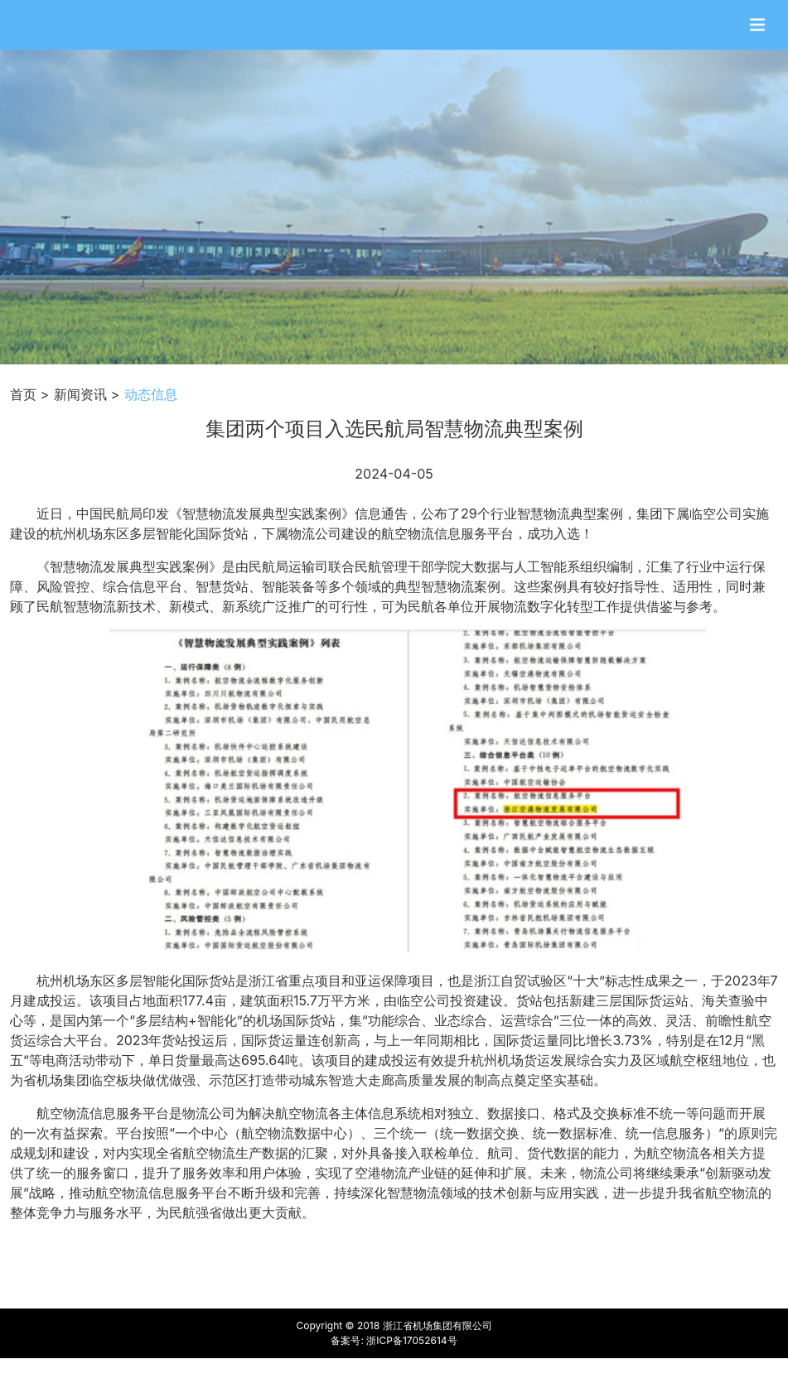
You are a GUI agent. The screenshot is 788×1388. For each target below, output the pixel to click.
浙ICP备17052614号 (411, 1340)
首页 (23, 394)
